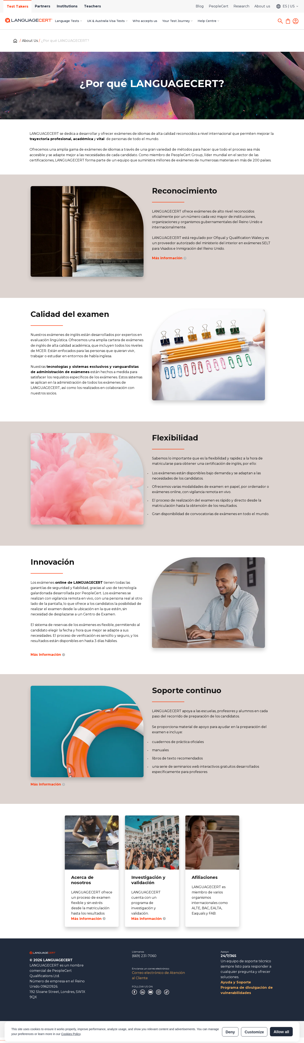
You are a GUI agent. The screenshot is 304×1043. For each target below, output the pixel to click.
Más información (169, 258)
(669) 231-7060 (144, 956)
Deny (230, 1012)
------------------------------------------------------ (34, 1040)
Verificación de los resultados (244, 1029)
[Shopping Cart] (288, 21)
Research (241, 6)
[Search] (280, 21)
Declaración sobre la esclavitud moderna (151, 1029)
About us (262, 6)
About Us (30, 41)
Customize (254, 1012)
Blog (200, 6)
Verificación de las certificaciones (201, 1029)
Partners (42, 6)
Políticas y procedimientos (105, 1029)
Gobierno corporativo (43, 1029)
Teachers (93, 6)
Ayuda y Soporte (236, 982)
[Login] (295, 21)
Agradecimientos (72, 1029)
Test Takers (17, 6)
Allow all (281, 1012)
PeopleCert (218, 6)
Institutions (67, 6)
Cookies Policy (70, 1014)
